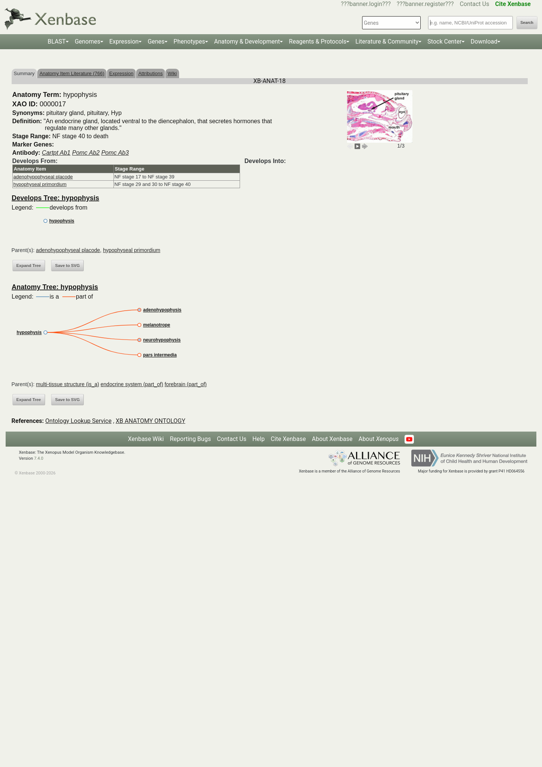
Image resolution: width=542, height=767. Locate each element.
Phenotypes (189, 41)
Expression (124, 41)
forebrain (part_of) (186, 384)
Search (527, 22)
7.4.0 (39, 458)
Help (258, 438)
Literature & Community (386, 41)
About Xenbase (332, 438)
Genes (156, 41)
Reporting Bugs (190, 438)
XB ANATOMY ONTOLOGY (150, 420)
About (378, 438)
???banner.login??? (366, 4)
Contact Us (474, 4)
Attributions (150, 73)
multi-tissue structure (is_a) (67, 384)
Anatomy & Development (247, 41)
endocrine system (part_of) (132, 384)
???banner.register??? (425, 4)
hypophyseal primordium (40, 184)
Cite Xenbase (288, 438)
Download (484, 41)
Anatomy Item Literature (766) (71, 73)
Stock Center (444, 41)
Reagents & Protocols (317, 41)
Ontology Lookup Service (78, 420)
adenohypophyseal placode (43, 177)
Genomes (87, 41)
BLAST (57, 41)
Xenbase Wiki (146, 438)
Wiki (172, 73)
